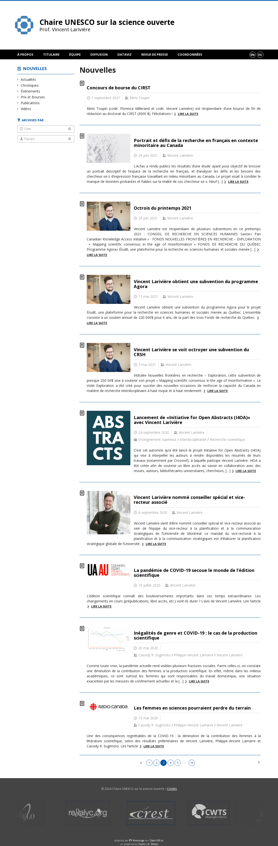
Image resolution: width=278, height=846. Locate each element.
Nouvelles (35, 68)
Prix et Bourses (33, 97)
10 (191, 762)
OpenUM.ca (156, 840)
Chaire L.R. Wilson (147, 844)
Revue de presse (154, 54)
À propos (25, 54)
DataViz (124, 54)
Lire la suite (188, 114)
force (138, 840)
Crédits (172, 789)
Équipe (75, 54)
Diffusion (99, 54)
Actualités (28, 79)
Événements (30, 91)
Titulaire (51, 54)
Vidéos (26, 108)
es (260, 54)
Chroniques (29, 85)
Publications (30, 103)
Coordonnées (190, 54)
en (252, 54)
